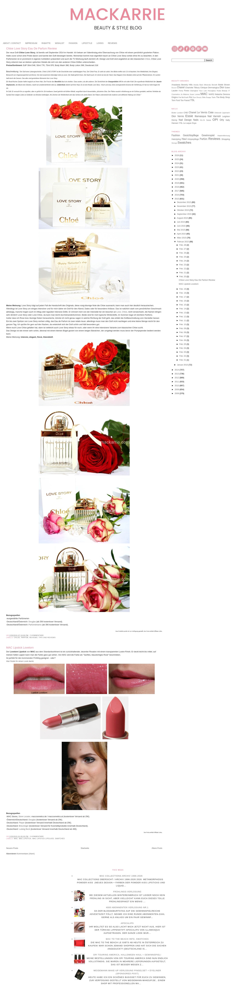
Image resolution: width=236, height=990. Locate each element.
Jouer (192, 94)
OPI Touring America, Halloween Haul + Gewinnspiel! (127, 955)
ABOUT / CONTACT (12, 43)
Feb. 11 (183, 320)
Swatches (60, 838)
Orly (222, 120)
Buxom (174, 88)
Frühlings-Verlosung (127, 892)
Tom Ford (176, 100)
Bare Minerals (205, 85)
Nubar (208, 120)
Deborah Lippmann (222, 113)
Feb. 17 (183, 297)
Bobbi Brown (224, 85)
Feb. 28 (183, 245)
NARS (211, 94)
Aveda (196, 85)
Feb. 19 (183, 289)
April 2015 (181, 234)
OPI (215, 119)
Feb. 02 (183, 356)
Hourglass (212, 91)
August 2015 (183, 218)
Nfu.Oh (202, 120)
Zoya (194, 123)
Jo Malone (185, 94)
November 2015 (184, 206)
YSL (192, 100)
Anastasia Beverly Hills (182, 85)
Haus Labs (203, 91)
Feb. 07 (183, 336)
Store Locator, (25, 816)
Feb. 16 (183, 301)
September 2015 (184, 214)
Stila (204, 97)
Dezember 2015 (184, 202)
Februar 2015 (183, 241)
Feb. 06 (183, 340)
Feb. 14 (183, 309)
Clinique (203, 87)
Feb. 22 (183, 268)
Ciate (211, 112)
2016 (177, 195)
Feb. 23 (183, 265)
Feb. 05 (183, 344)
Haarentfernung (223, 135)
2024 (177, 163)
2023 (177, 167)
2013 (177, 374)
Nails (196, 120)
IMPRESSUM (31, 43)
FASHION (73, 43)
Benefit (214, 85)
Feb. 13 (183, 312)
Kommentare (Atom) (26, 853)
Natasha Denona (222, 94)
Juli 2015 (181, 222)
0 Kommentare (37, 836)
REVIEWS (112, 43)
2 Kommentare (37, 635)
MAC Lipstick (25, 838)
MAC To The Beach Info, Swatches (127, 939)
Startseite (85, 848)
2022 (177, 171)
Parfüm (24, 637)
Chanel (180, 87)
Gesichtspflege (191, 135)
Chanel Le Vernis (198, 112)
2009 (177, 389)
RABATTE (46, 43)
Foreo (186, 90)
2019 (177, 183)
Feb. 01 (183, 360)
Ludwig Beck (24, 829)
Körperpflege (193, 139)
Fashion (176, 135)
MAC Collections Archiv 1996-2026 (121, 876)
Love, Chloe (121, 312)
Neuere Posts (12, 848)
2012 (177, 378)
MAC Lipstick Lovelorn (20, 647)
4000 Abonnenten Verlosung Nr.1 (127, 907)
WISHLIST (59, 43)
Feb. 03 (183, 352)
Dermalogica (213, 87)
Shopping (225, 139)
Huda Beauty (222, 91)
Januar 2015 (183, 365)
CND (186, 112)
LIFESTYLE (87, 43)
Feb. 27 (183, 249)
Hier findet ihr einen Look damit (20, 661)
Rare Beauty (197, 97)
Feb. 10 (183, 324)
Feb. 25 (183, 257)
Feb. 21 (183, 272)
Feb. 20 (183, 276)
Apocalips (127, 923)
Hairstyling (176, 139)
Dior (222, 87)
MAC (16, 838)
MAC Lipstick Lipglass (43, 838)
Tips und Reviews (47, 637)
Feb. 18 (183, 293)
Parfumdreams (35, 625)
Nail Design (185, 120)
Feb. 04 (183, 348)
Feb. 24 (183, 261)
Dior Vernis (178, 116)
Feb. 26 (183, 253)
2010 (177, 385)
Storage (174, 143)
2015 (177, 199)
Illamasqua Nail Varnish (208, 116)
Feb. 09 (183, 328)
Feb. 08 (183, 332)
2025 (177, 159)
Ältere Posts (157, 848)
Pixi (190, 97)
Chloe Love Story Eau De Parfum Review (31, 48)
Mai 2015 (181, 230)
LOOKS (100, 43)
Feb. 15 (183, 305)
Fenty (181, 91)
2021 (177, 175)
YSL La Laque (185, 123)
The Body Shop (223, 97)
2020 (177, 179)
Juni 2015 (181, 226)
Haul (184, 139)
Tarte (214, 97)
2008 (177, 393)
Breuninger (23, 826)
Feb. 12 (183, 316)
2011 (177, 381)
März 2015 (182, 238)
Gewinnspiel (208, 135)
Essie (189, 116)
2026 (177, 155)
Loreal (197, 94)
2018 (177, 187)
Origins (175, 97)
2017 (177, 191)
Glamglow (194, 91)
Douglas (32, 621)
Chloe (147, 59)
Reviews (33, 637)
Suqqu (208, 97)
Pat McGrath (183, 97)
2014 (177, 370)
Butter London (177, 113)
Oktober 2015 (183, 210)
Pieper (21, 823)
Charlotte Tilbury (192, 87)
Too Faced (185, 100)
